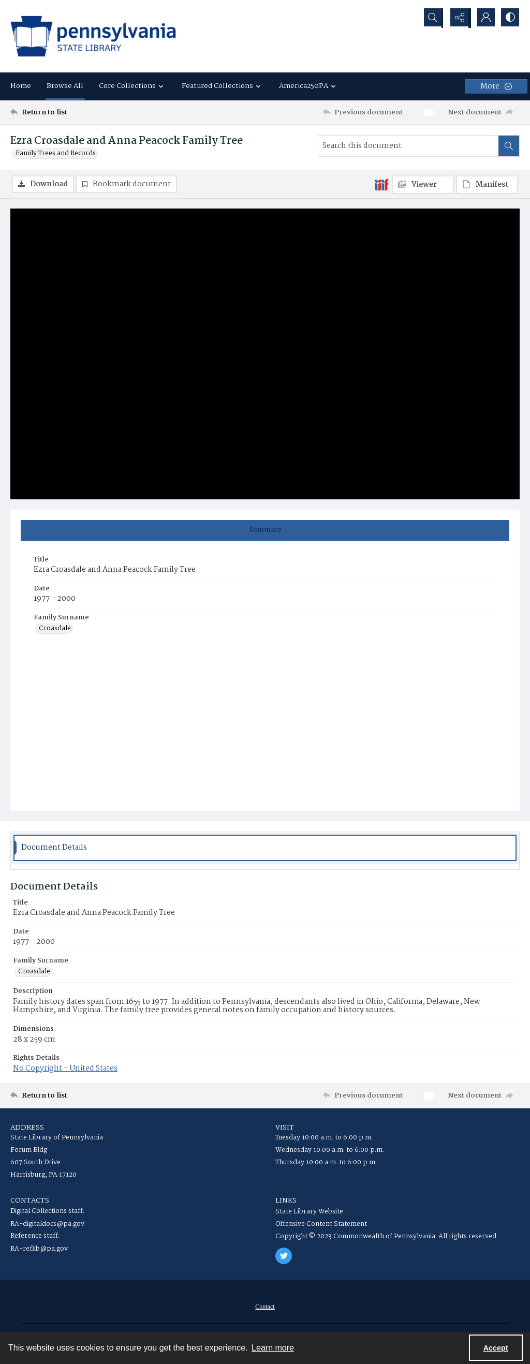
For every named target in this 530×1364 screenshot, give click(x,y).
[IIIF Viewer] (423, 184)
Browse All (65, 86)
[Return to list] (79, 112)
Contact (264, 1307)
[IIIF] (381, 184)
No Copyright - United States (65, 1069)
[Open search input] (431, 18)
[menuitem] (264, 1307)
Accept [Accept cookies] (495, 1348)
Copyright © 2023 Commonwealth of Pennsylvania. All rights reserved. (386, 1237)
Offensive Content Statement (321, 1224)
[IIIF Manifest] (487, 184)
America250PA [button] (308, 86)
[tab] (265, 531)
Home (20, 86)
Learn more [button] (273, 1347)
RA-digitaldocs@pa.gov (47, 1224)
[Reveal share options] (457, 18)
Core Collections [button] (132, 86)
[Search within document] (508, 146)
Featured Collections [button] (222, 86)
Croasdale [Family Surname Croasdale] (55, 630)
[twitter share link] (283, 1256)
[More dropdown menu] (496, 86)
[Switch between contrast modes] (509, 18)
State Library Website (309, 1212)
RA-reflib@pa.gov (39, 1249)
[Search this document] (408, 146)
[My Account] (483, 18)
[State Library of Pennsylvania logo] (93, 36)
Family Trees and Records (56, 154)
